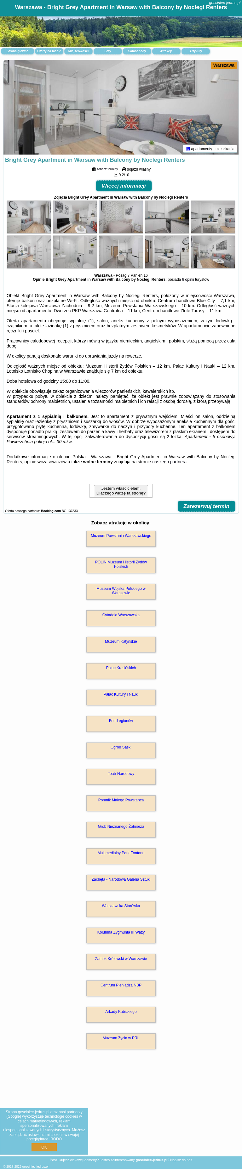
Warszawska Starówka (121, 906)
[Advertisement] (121, 1109)
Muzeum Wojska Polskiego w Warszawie (121, 590)
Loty (107, 51)
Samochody (137, 51)
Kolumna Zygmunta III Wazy (121, 932)
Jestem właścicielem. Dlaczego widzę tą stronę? (121, 490)
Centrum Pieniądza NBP (121, 985)
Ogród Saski (121, 747)
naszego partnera (169, 461)
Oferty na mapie (49, 51)
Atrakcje (166, 51)
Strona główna (17, 51)
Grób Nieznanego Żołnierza (121, 826)
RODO (56, 1139)
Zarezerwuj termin (207, 506)
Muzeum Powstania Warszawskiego (121, 536)
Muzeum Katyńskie (121, 641)
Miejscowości (78, 51)
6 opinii (188, 279)
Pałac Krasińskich (121, 668)
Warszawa (223, 65)
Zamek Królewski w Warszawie (121, 959)
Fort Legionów (121, 721)
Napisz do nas (181, 1160)
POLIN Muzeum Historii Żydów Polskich (121, 564)
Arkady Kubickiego (120, 1011)
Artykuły (195, 51)
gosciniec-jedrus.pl (224, 3)
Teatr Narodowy (121, 773)
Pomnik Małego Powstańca (121, 800)
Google (14, 1116)
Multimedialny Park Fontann (121, 853)
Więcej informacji (124, 186)
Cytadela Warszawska (121, 615)
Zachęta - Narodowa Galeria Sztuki (121, 879)
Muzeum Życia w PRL (121, 1038)
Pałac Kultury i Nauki (121, 694)
